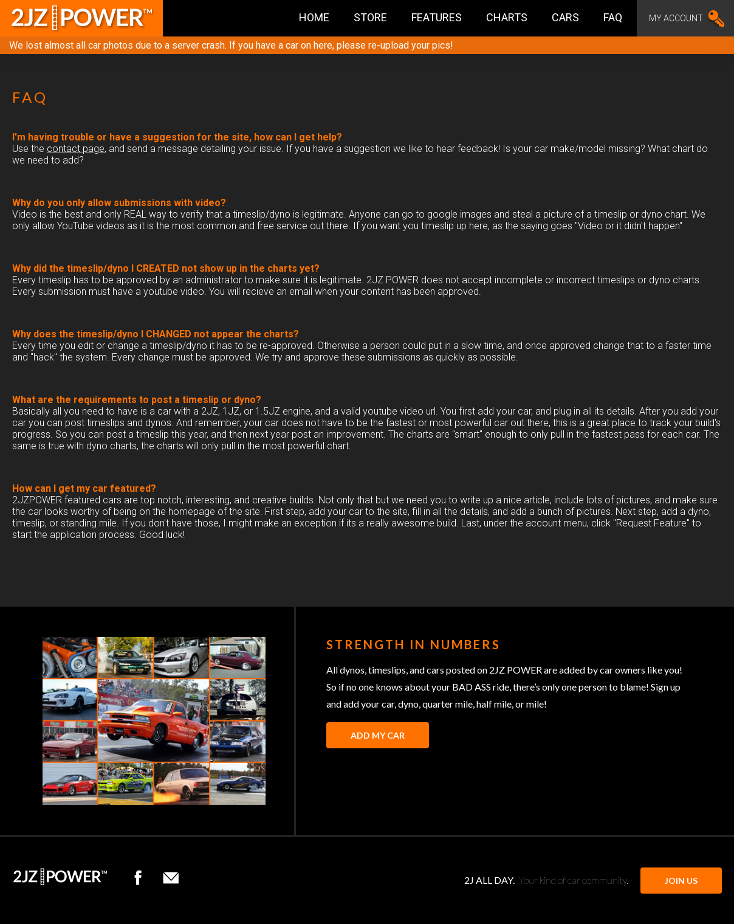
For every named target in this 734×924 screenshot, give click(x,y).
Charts (506, 17)
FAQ (612, 17)
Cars (565, 17)
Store (370, 17)
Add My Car (378, 735)
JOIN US (681, 880)
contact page (76, 148)
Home (314, 17)
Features (436, 17)
